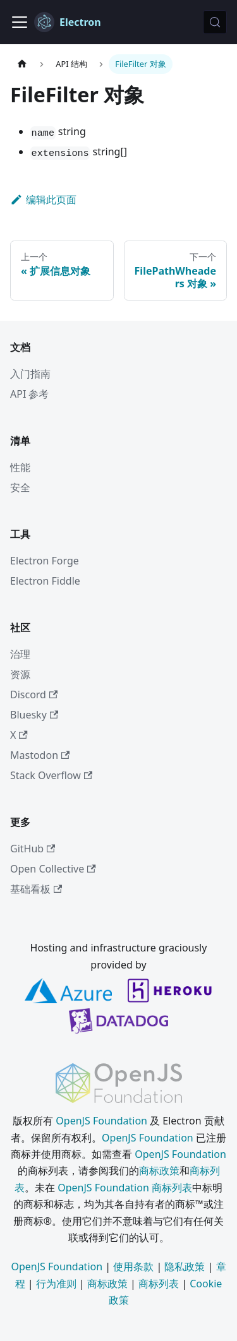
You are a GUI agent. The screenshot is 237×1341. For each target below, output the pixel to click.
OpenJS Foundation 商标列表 (125, 1188)
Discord (34, 694)
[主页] (22, 64)
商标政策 (159, 1170)
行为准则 (56, 1283)
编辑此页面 (43, 199)
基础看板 (36, 889)
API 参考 (29, 394)
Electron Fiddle (45, 581)
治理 (20, 654)
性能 (20, 467)
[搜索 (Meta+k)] (215, 22)
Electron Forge (44, 561)
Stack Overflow (51, 775)
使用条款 (133, 1266)
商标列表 (158, 1283)
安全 (20, 487)
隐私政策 (184, 1266)
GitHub (32, 848)
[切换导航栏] (19, 22)
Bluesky (34, 715)
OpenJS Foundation (101, 1121)
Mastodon (40, 755)
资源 (20, 674)
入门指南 (30, 374)
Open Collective (53, 869)
